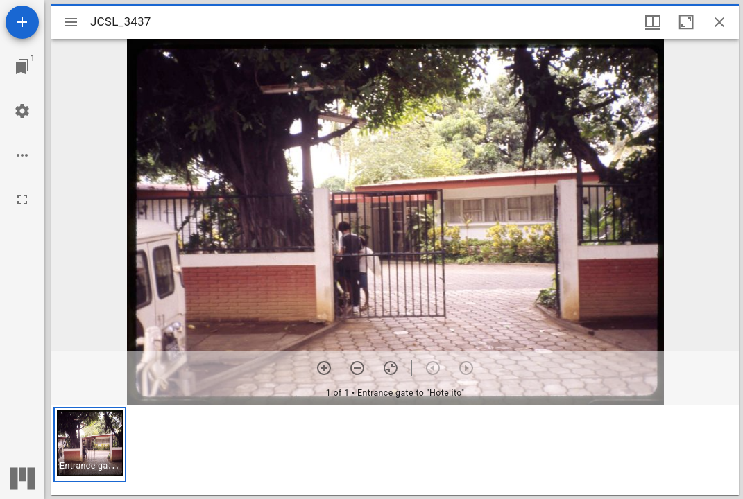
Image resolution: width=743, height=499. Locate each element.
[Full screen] (22, 199)
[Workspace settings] (22, 111)
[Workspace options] (22, 155)
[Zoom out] (357, 368)
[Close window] (719, 22)
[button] (90, 444)
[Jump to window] (22, 66)
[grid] (395, 450)
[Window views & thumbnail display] (652, 22)
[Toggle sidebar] (70, 22)
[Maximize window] (686, 22)
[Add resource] (22, 22)
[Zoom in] (324, 368)
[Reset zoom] (390, 368)
